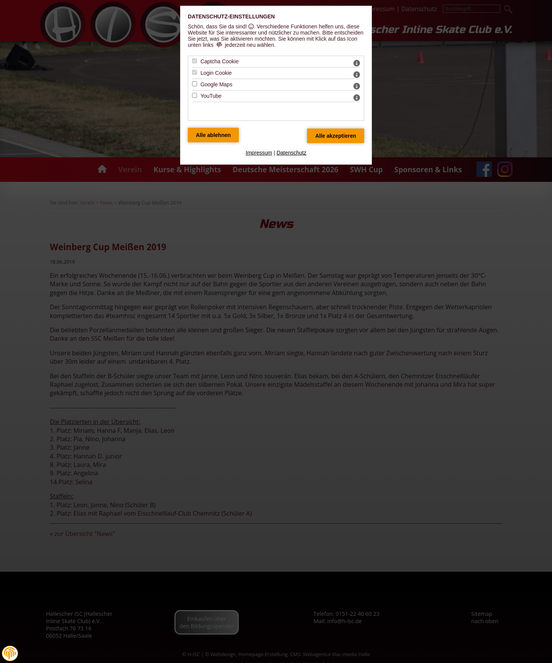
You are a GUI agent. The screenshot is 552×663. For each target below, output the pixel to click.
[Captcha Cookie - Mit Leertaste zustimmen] (194, 60)
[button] (10, 653)
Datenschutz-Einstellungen (231, 16)
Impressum (259, 153)
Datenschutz (291, 153)
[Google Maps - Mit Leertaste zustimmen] (194, 83)
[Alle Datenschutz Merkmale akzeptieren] (335, 136)
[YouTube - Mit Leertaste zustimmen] (194, 95)
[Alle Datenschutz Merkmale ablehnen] (213, 135)
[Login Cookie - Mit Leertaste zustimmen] (194, 72)
